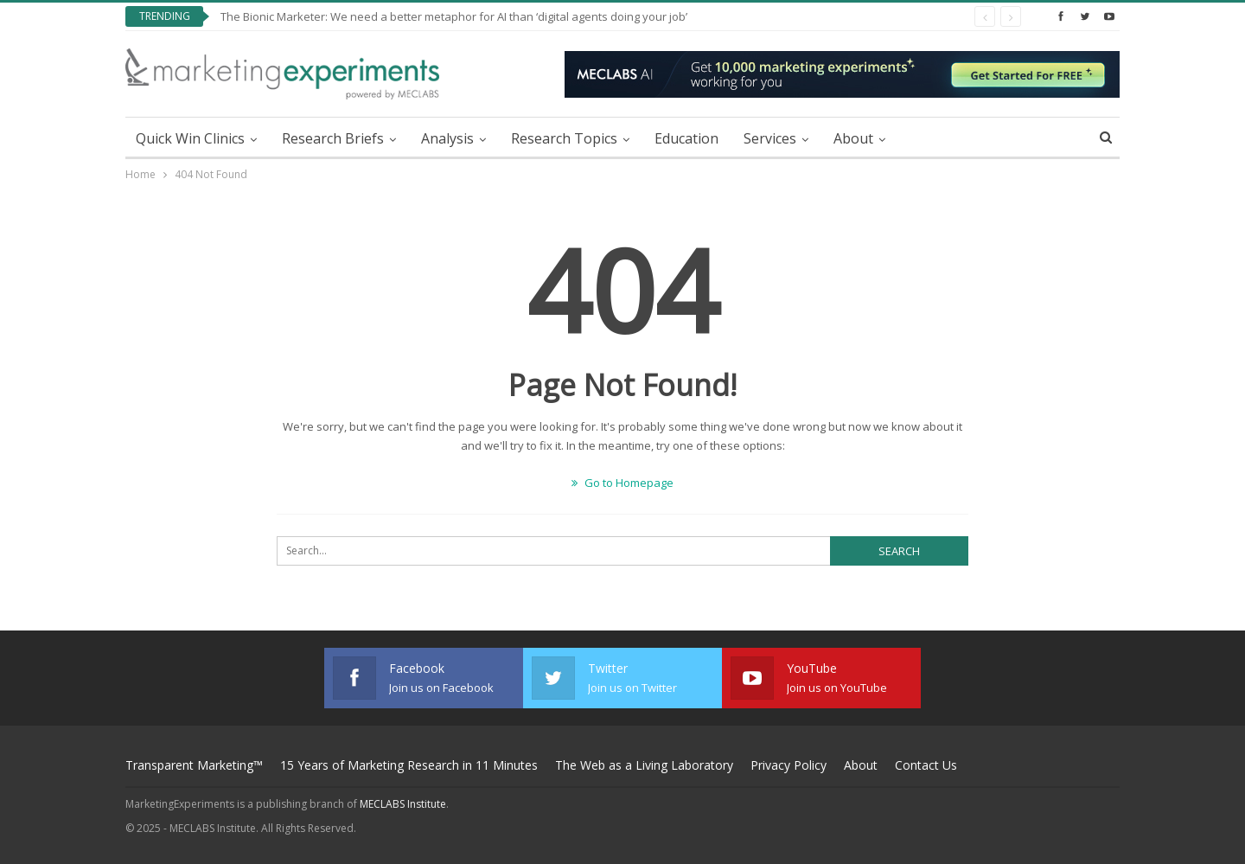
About (853, 138)
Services (770, 138)
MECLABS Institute (403, 804)
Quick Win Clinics (190, 138)
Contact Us (926, 765)
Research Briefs (333, 138)
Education (686, 138)
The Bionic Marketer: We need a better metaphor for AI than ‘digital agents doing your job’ (453, 16)
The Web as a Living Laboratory (644, 765)
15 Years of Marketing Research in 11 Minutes (409, 765)
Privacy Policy (788, 765)
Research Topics (564, 138)
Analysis (447, 138)
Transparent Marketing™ (194, 765)
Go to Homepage (622, 482)
